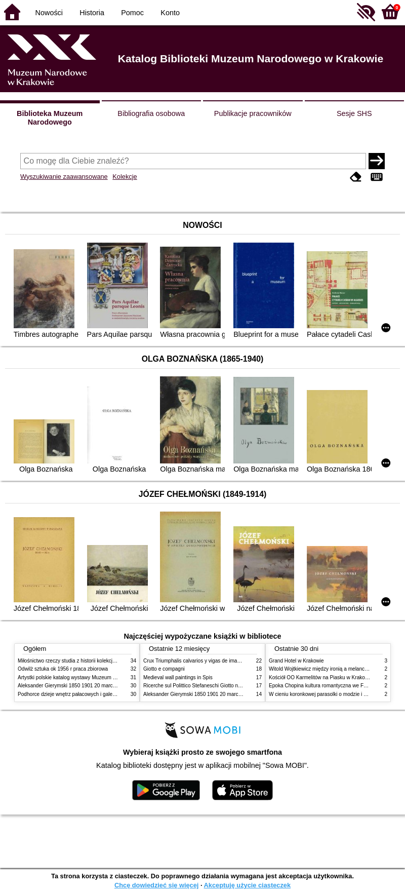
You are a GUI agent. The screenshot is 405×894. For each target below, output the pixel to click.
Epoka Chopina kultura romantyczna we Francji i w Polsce (334, 685)
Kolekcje (124, 176)
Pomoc (132, 13)
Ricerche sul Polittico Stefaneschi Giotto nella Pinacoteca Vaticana (218, 685)
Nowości (49, 13)
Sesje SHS (354, 113)
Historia (91, 13)
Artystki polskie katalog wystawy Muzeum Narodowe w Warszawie (92, 677)
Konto (170, 13)
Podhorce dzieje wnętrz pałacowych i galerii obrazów (77, 694)
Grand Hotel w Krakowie (296, 661)
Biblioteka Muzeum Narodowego (50, 117)
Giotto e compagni (164, 669)
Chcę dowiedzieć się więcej (156, 885)
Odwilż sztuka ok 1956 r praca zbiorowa (63, 669)
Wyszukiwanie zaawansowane (64, 176)
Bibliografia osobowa (151, 113)
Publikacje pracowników (253, 113)
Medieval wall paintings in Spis (178, 677)
